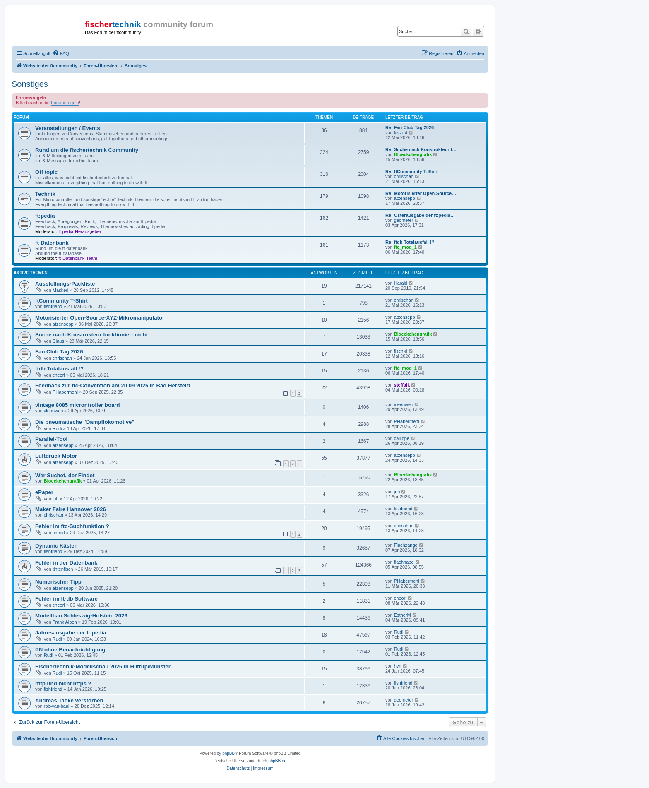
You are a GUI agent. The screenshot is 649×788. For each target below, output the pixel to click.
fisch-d (400, 132)
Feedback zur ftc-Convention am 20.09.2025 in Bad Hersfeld (112, 385)
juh (56, 498)
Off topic (46, 172)
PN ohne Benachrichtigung (70, 649)
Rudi (57, 428)
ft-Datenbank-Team (77, 258)
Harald (400, 283)
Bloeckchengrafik (413, 154)
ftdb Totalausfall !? (59, 368)
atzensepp (404, 198)
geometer (403, 220)
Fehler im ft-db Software (66, 599)
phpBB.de (277, 761)
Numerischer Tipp (58, 582)
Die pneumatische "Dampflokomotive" (85, 422)
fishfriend (53, 306)
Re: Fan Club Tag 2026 (409, 127)
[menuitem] (61, 53)
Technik (45, 194)
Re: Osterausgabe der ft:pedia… (420, 215)
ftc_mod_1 (405, 247)
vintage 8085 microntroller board (77, 405)
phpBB (228, 753)
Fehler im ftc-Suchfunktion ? (72, 526)
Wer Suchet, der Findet (64, 475)
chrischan (403, 176)
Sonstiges (30, 84)
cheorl (59, 374)
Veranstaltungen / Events (67, 128)
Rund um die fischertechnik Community (86, 150)
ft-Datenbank (52, 243)
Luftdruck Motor (56, 456)
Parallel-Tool (51, 439)
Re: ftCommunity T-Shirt (411, 171)
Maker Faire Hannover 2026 (70, 509)
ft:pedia (45, 216)
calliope (401, 438)
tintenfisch (63, 569)
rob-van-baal (57, 706)
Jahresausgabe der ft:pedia (70, 632)
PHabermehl (65, 391)
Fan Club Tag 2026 (59, 351)
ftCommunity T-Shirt (61, 301)
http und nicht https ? (63, 683)
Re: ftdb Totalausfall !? (409, 242)
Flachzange (406, 545)
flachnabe (404, 562)
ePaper (44, 492)
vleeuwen (53, 410)
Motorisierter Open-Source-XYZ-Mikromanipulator (99, 318)
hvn (397, 665)
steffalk (402, 384)
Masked (61, 290)
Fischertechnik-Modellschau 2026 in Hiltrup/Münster (103, 666)
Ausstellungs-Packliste (65, 284)
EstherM (402, 615)
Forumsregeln (65, 102)
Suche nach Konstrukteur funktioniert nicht (91, 335)
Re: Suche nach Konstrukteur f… (421, 149)
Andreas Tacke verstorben (69, 700)
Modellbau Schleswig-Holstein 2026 (81, 616)
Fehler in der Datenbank (66, 563)
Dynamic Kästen (56, 546)
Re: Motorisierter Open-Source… (420, 193)
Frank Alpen (65, 622)
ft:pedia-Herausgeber (79, 231)
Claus (58, 341)
